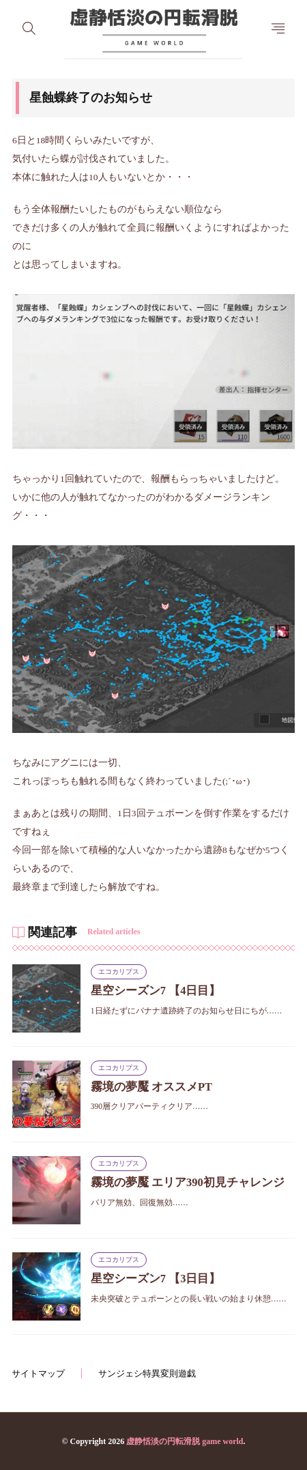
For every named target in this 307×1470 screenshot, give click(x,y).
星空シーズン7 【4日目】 (156, 990)
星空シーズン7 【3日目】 (156, 1278)
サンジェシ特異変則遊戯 (147, 1373)
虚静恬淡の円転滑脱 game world (184, 1441)
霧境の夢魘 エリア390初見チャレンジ (187, 1182)
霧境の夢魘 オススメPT (151, 1086)
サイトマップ (38, 1373)
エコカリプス (118, 971)
